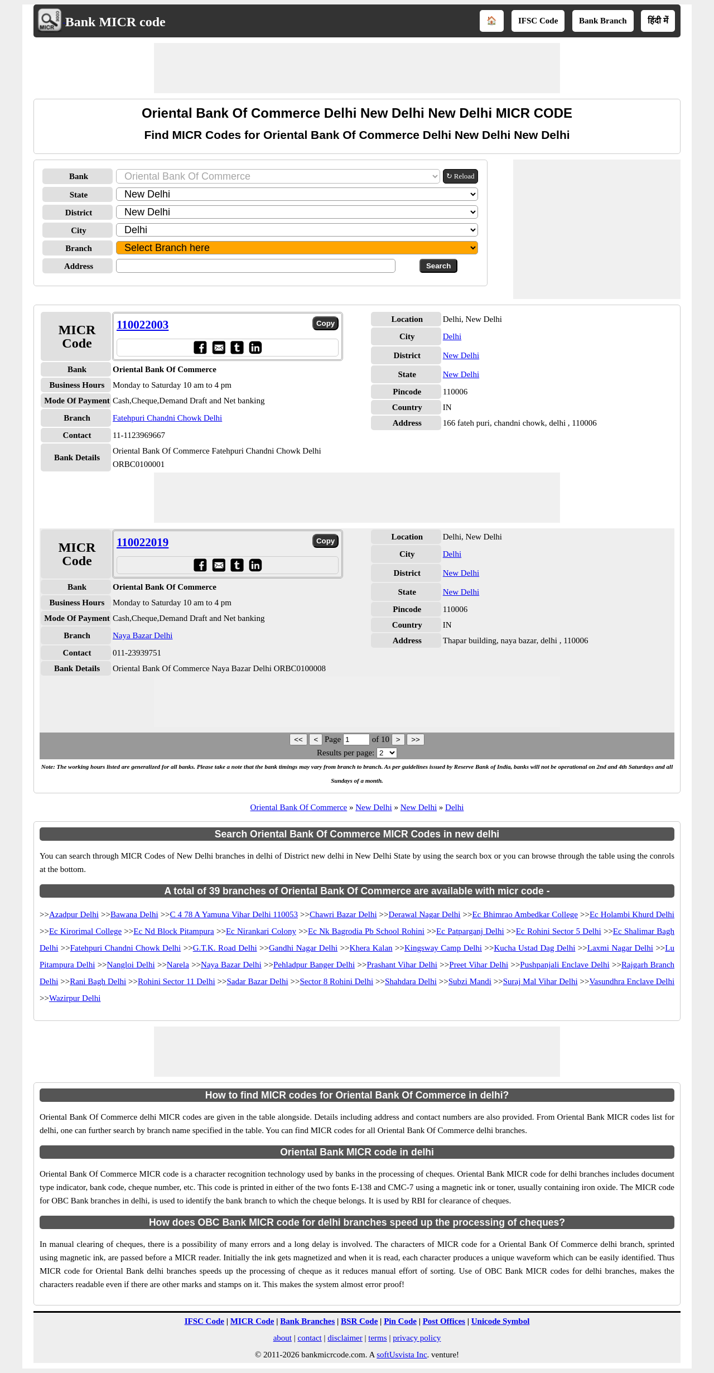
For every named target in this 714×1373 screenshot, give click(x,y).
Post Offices (444, 1321)
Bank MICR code (115, 22)
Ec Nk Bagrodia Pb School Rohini (366, 931)
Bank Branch (602, 20)
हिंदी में (658, 20)
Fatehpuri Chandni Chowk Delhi (167, 417)
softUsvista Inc (402, 1354)
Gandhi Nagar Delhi (303, 947)
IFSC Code (538, 20)
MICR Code (252, 1321)
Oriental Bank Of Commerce (299, 807)
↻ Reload (460, 176)
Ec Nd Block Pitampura (173, 931)
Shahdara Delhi (411, 981)
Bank (78, 176)
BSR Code (359, 1321)
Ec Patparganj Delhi (470, 931)
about (282, 1337)
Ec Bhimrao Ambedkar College (525, 914)
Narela (178, 964)
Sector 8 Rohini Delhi (336, 981)
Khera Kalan (371, 947)
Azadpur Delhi (74, 914)
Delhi (452, 336)
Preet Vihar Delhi (478, 964)
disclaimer (344, 1337)
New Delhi (461, 355)
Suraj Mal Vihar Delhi (540, 981)
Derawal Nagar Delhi (425, 914)
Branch (78, 248)
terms (377, 1337)
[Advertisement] (357, 68)
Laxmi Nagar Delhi (620, 947)
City (78, 230)
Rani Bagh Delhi (98, 981)
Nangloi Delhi (131, 964)
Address (78, 266)
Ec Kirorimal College (85, 931)
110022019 (142, 542)
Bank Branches (307, 1321)
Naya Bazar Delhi (142, 635)
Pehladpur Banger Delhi (314, 964)
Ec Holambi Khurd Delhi (632, 914)
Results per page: (345, 752)
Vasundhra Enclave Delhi (631, 981)
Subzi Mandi (469, 981)
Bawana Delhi (134, 914)
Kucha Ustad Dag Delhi (534, 947)
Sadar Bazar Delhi (257, 981)
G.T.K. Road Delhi (225, 947)
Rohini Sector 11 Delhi (176, 981)
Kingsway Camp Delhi (443, 947)
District (78, 212)
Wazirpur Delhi (75, 998)
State (79, 194)
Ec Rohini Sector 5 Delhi (558, 931)
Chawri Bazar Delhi (343, 914)
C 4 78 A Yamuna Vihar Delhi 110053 (234, 914)
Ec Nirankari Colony (261, 931)
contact (309, 1337)
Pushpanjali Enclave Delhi (564, 964)
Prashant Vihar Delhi (401, 964)
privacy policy (417, 1337)
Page (334, 739)
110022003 (142, 324)
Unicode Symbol (500, 1321)
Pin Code (400, 1321)
